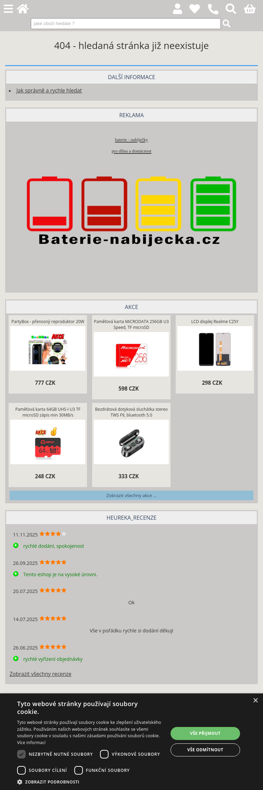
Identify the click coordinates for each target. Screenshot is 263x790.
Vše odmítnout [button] (205, 750)
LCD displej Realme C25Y (214, 321)
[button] (90, 781)
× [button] (255, 700)
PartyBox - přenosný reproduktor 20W (48, 321)
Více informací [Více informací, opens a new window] (31, 742)
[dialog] (131, 741)
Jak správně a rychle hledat (49, 90)
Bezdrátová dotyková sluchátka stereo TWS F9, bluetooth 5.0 (131, 412)
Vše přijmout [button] (205, 733)
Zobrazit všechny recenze (40, 674)
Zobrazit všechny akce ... (131, 495)
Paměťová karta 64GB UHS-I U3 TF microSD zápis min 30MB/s (47, 412)
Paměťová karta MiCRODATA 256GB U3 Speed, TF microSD (131, 324)
